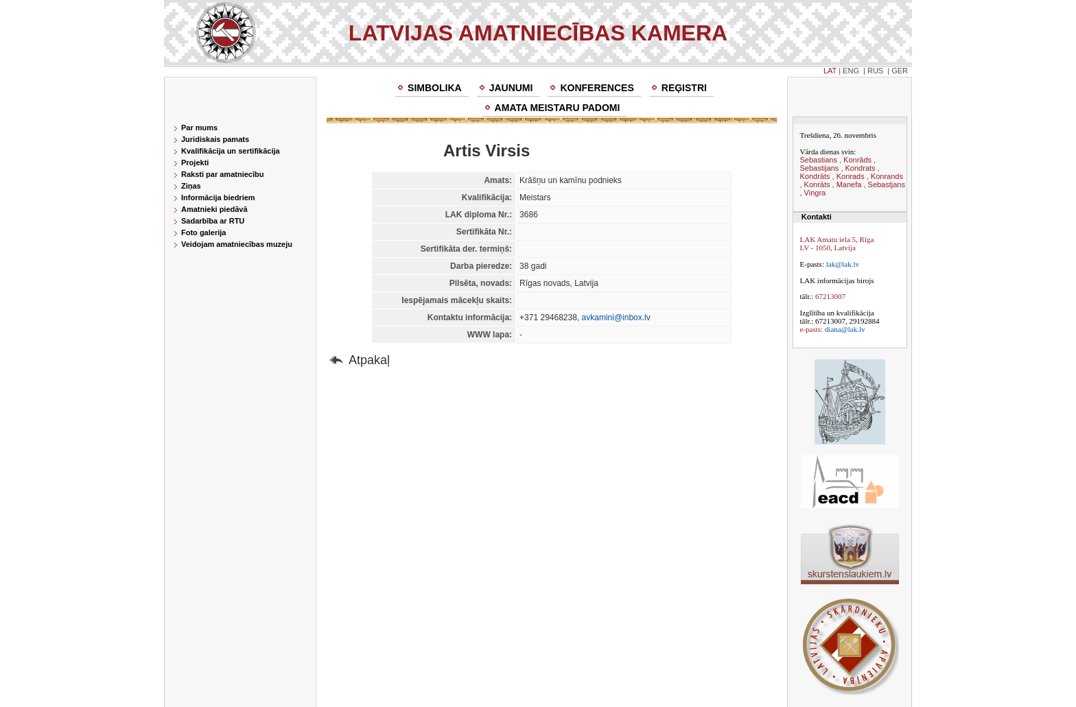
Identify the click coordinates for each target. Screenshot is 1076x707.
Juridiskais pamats (215, 139)
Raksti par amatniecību (222, 174)
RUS (875, 71)
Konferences (596, 87)
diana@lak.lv (845, 329)
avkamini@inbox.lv (616, 317)
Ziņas (191, 186)
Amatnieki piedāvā (214, 209)
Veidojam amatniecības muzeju (236, 244)
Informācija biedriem (218, 197)
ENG (851, 71)
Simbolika (435, 87)
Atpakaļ (369, 360)
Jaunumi (511, 87)
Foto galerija (203, 232)
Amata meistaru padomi (557, 107)
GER (899, 71)
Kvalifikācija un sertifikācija (230, 151)
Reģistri (684, 87)
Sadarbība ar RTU (212, 221)
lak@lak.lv (842, 264)
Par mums (199, 127)
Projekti (195, 162)
